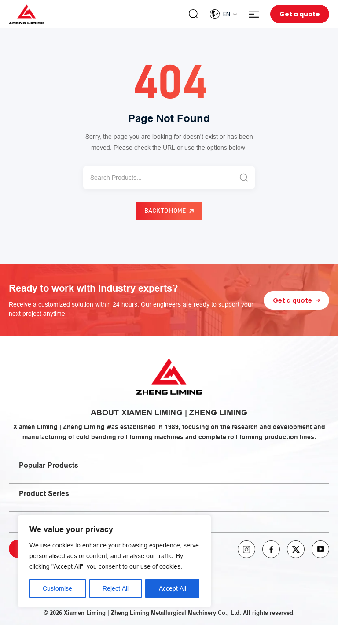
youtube (320, 549)
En (226, 14)
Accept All (172, 588)
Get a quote (299, 14)
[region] (114, 561)
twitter (296, 549)
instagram (246, 549)
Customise (57, 588)
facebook (271, 549)
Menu (254, 14)
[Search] (158, 177)
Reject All (116, 588)
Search (193, 14)
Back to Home (165, 211)
